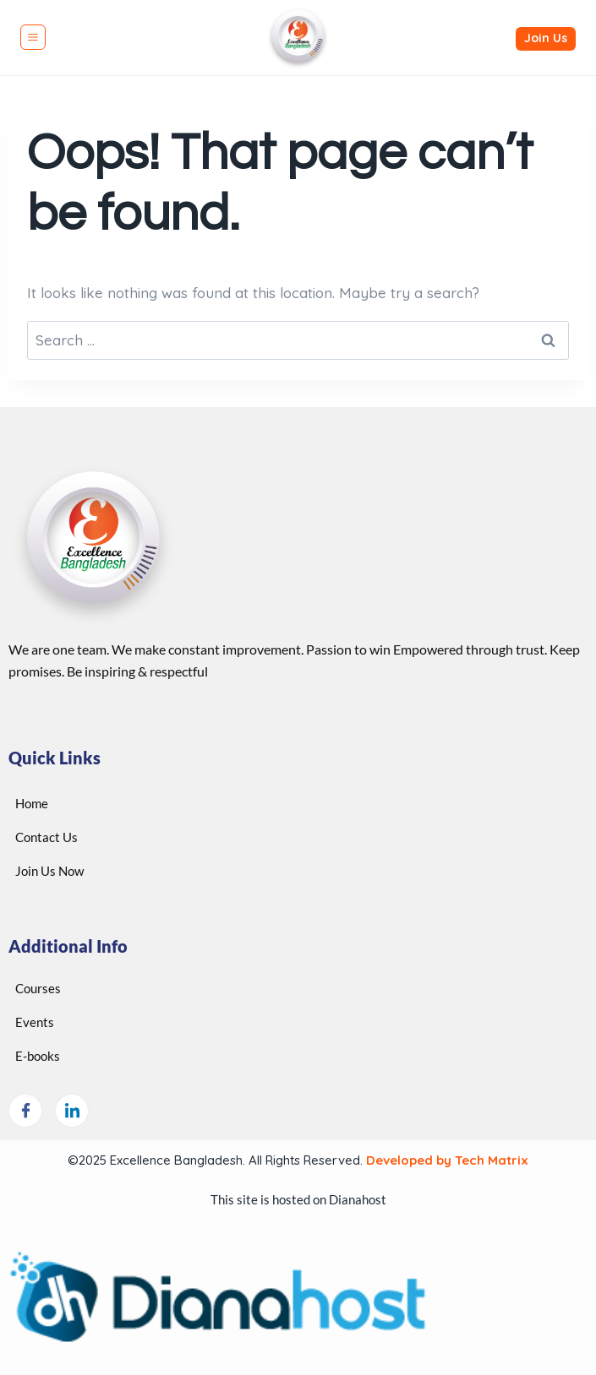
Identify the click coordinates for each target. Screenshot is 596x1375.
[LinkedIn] (72, 1111)
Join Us (545, 38)
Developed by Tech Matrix (445, 1160)
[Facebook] (25, 1111)
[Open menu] (33, 37)
